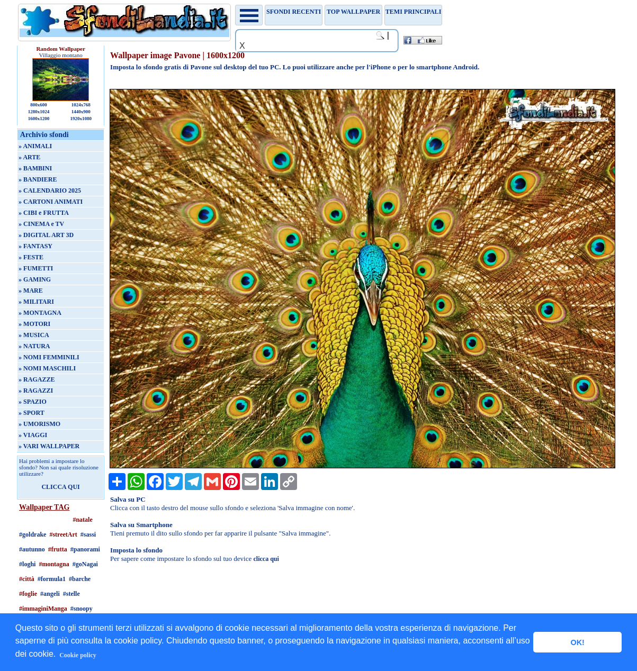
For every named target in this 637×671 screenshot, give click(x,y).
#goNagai (85, 564)
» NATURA (34, 346)
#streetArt (63, 534)
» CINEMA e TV (41, 224)
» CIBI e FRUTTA (44, 212)
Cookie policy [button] (77, 655)
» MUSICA (34, 335)
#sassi (88, 534)
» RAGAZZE (37, 379)
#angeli (50, 593)
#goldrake (32, 534)
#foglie (28, 593)
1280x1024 (39, 111)
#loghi (27, 564)
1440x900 (81, 111)
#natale (82, 519)
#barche (80, 579)
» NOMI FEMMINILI (49, 357)
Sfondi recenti (293, 11)
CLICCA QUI (60, 487)
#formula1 (52, 579)
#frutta (57, 549)
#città (26, 579)
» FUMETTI (36, 268)
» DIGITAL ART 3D (46, 235)
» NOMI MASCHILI (47, 368)
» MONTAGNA (40, 312)
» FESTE (31, 257)
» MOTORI (34, 324)
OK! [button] (577, 642)
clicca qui (266, 559)
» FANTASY (35, 246)
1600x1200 (39, 118)
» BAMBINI (35, 168)
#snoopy (81, 608)
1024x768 (81, 104)
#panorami (85, 549)
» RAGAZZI (36, 390)
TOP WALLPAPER (353, 11)
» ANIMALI (35, 146)
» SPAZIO (33, 401)
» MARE (31, 290)
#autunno (32, 549)
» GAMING (35, 279)
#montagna (54, 564)
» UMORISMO (39, 424)
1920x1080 (81, 118)
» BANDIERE (38, 179)
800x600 (38, 104)
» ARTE (29, 157)
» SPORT (31, 412)
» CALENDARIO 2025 (50, 190)
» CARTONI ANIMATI (51, 201)
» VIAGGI (33, 435)
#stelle (71, 593)
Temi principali (413, 11)
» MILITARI (36, 301)
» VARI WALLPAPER (49, 446)
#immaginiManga (43, 608)
